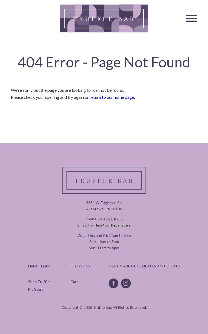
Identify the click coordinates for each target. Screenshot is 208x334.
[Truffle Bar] (104, 18)
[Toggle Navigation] (191, 18)
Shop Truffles (39, 281)
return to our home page (112, 97)
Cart (74, 281)
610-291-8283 (110, 219)
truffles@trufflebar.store (109, 225)
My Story (35, 289)
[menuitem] (39, 282)
